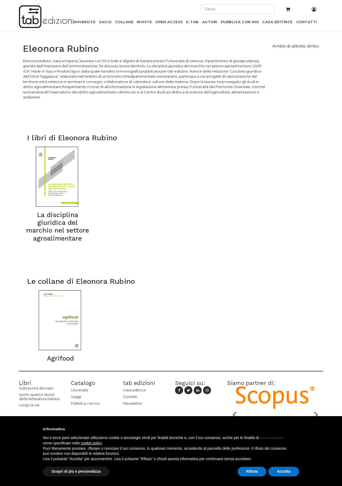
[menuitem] (83, 23)
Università (79, 390)
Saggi (76, 397)
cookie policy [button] (91, 443)
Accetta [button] (284, 471)
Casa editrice (134, 390)
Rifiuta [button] (252, 471)
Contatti (130, 397)
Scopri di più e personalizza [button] (76, 471)
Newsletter (132, 403)
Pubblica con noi (85, 403)
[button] (234, 415)
